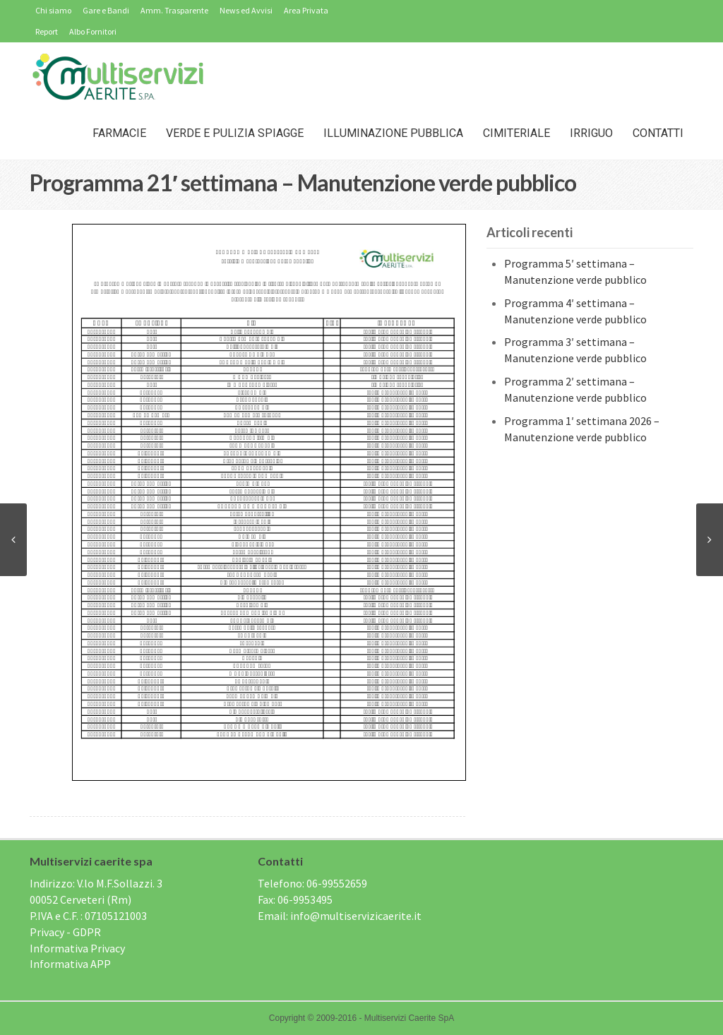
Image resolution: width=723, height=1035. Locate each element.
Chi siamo (53, 10)
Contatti (658, 133)
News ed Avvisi (246, 10)
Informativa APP (70, 964)
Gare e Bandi (106, 10)
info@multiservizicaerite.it (356, 916)
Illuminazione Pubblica (393, 133)
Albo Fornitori (92, 31)
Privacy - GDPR (65, 932)
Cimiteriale (516, 133)
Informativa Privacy (77, 948)
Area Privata (306, 10)
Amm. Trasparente (174, 10)
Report (46, 31)
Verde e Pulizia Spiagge (235, 133)
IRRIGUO (591, 133)
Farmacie (119, 133)
